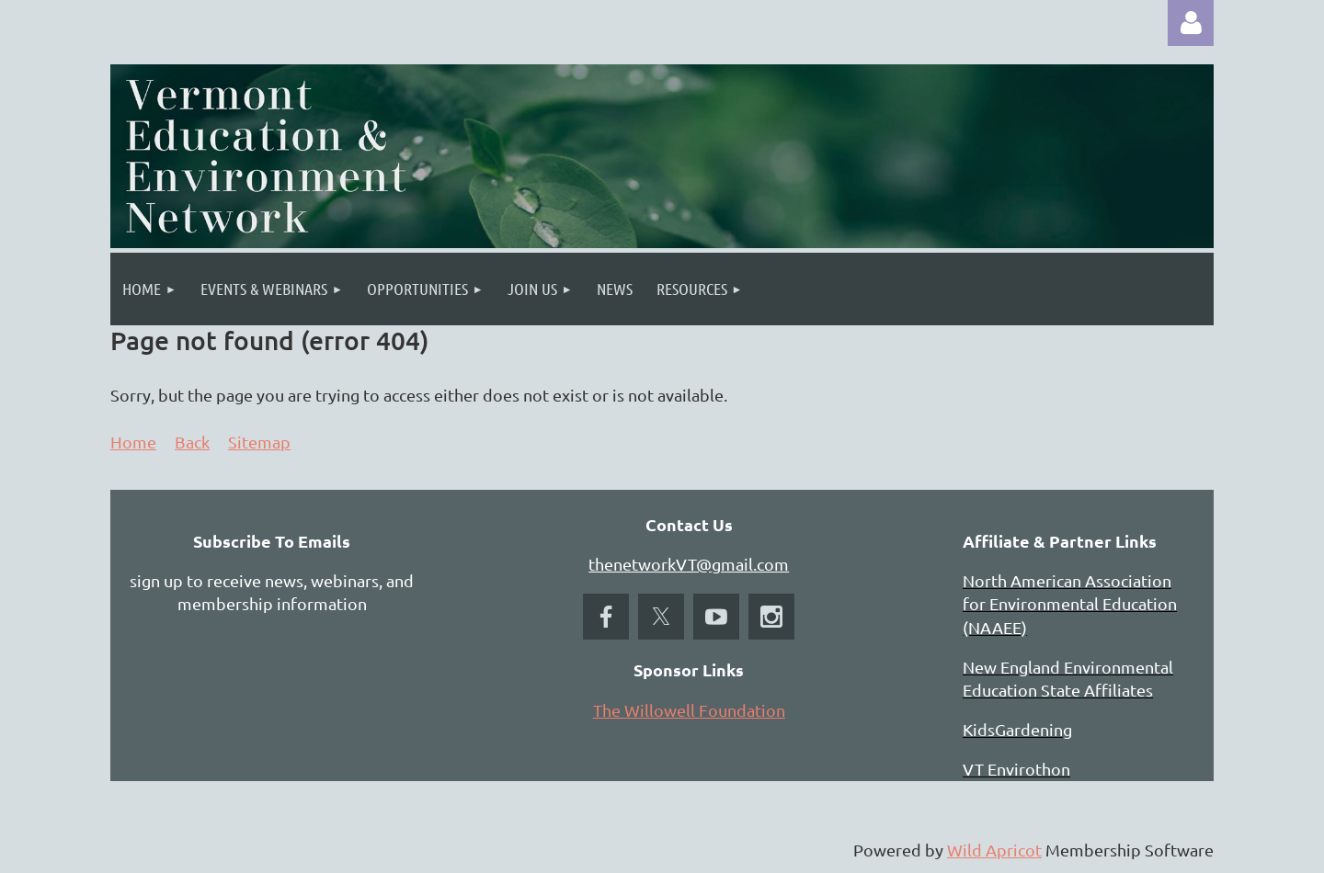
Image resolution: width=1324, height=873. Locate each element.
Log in (1191, 23)
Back (192, 441)
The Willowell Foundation (689, 710)
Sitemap (259, 441)
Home (133, 441)
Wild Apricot (994, 849)
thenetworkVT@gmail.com (688, 563)
